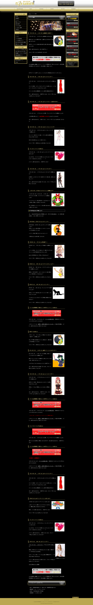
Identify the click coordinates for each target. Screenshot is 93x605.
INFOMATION (19, 9)
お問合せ (17, 29)
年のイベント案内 (35, 564)
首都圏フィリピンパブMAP (20, 53)
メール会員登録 (18, 38)
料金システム (18, 22)
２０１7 (30, 564)
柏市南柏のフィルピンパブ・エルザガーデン (45, 601)
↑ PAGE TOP (75, 597)
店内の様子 (17, 23)
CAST (30, 9)
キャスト (17, 20)
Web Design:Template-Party (45, 603)
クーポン (17, 36)
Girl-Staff (51, 603)
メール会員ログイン (19, 40)
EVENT (52, 9)
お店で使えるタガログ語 (20, 51)
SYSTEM (41, 9)
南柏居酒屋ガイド (19, 55)
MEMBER (73, 9)
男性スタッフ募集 (19, 44)
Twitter (16, 62)
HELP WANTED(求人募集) (20, 42)
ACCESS (62, 9)
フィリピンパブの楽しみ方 (20, 49)
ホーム (30, 13)
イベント (17, 34)
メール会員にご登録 (33, 64)
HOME (16, 16)
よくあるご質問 (18, 27)
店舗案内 (17, 18)
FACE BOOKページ (19, 60)
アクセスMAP (18, 25)
